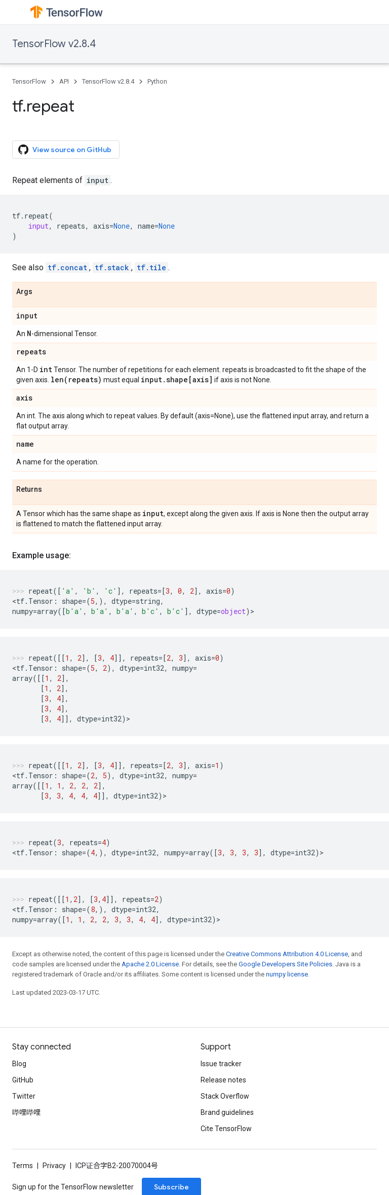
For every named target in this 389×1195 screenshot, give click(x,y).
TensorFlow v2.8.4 (54, 44)
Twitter (23, 1096)
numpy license (287, 974)
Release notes (223, 1080)
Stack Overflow (225, 1096)
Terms (22, 1166)
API (64, 81)
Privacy (54, 1166)
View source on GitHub (64, 149)
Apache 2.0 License (150, 964)
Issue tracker (221, 1064)
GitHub (22, 1080)
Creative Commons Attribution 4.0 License (287, 954)
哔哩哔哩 (26, 1112)
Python (157, 81)
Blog (19, 1064)
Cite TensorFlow (226, 1129)
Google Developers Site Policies (285, 964)
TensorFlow (29, 81)
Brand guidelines (227, 1112)
